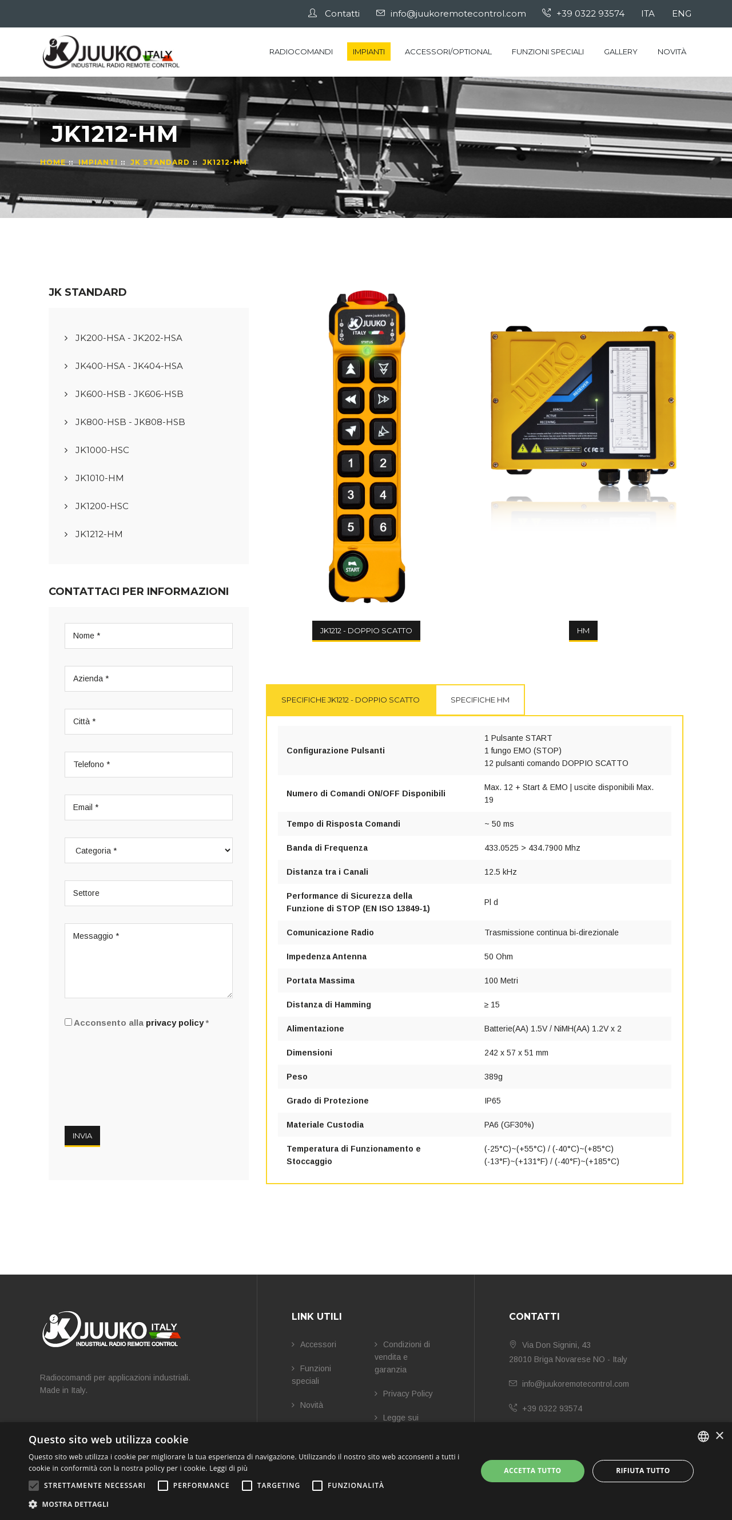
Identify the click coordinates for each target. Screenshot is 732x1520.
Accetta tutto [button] (532, 1470)
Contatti (337, 13)
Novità (672, 51)
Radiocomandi (301, 51)
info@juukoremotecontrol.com (453, 13)
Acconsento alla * (137, 1022)
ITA (650, 13)
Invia (82, 1135)
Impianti (369, 51)
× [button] (719, 1436)
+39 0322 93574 (585, 13)
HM (583, 630)
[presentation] (151, 1072)
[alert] (366, 1471)
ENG (682, 13)
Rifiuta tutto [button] (643, 1470)
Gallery (621, 51)
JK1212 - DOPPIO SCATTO (366, 630)
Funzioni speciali (548, 51)
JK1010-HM (94, 478)
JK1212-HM (94, 534)
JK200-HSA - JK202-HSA (123, 337)
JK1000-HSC (97, 450)
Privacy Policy (404, 1393)
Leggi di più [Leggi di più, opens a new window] (228, 1468)
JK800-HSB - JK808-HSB (125, 421)
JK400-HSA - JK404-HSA (124, 365)
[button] (246, 1504)
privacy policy (175, 1022)
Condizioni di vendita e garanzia (402, 1357)
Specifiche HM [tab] (480, 699)
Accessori (314, 1344)
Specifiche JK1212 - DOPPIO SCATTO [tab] (350, 699)
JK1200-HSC (97, 506)
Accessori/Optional (448, 51)
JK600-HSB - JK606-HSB (124, 393)
